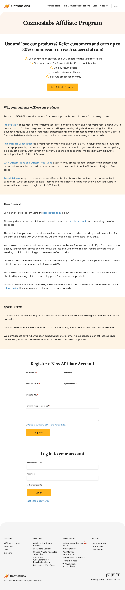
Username (68, 372)
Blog (95, 5)
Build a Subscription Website (42, 544)
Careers (8, 553)
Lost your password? (38, 500)
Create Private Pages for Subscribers (45, 553)
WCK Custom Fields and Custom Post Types (28, 162)
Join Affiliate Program (62, 87)
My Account (97, 549)
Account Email (33, 383)
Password (31, 474)
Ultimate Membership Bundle (72, 544)
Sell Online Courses (42, 548)
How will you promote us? (38, 406)
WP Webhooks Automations (69, 565)
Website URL (32, 395)
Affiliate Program (12, 543)
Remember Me (35, 485)
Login (116, 6)
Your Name (31, 372)
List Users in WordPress (44, 565)
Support (104, 5)
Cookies (116, 579)
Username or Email (35, 463)
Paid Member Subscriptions (76, 5)
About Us (8, 546)
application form (52, 212)
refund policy (11, 288)
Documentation (99, 543)
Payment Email (70, 383)
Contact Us (97, 546)
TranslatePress (12, 178)
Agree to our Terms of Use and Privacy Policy (47, 425)
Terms (108, 579)
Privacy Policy (97, 579)
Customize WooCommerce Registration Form (41, 559)
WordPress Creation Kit (73, 557)
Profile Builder (53, 5)
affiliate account (77, 221)
